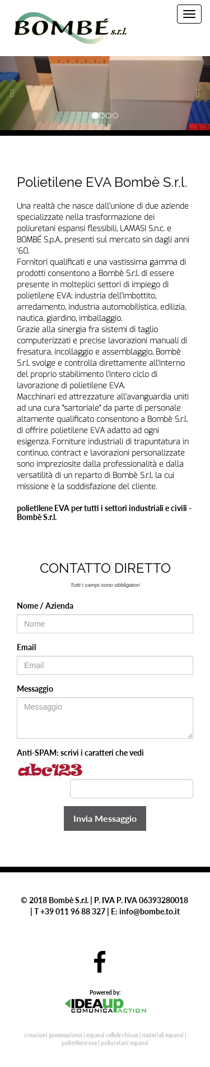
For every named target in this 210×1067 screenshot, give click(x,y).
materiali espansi (163, 1035)
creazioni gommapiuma (53, 1035)
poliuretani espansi (124, 1043)
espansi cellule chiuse (112, 1035)
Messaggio (35, 688)
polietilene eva (79, 1043)
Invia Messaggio (105, 818)
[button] (15, 93)
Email (26, 647)
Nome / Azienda (45, 605)
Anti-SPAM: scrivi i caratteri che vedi (80, 752)
